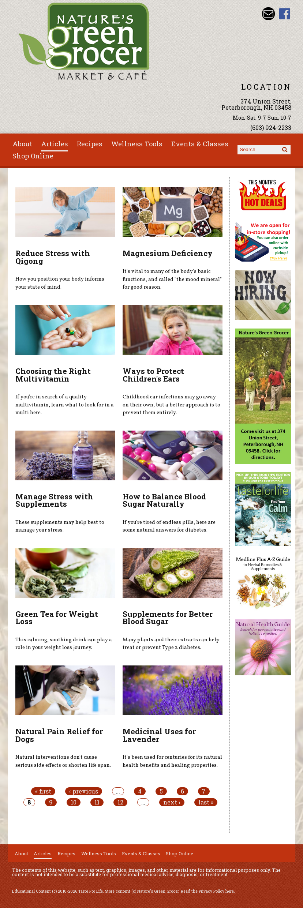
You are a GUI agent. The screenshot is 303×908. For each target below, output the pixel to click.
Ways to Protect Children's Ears (153, 375)
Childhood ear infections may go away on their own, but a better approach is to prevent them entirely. (171, 404)
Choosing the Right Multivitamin (53, 375)
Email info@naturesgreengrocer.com (268, 13)
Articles (54, 143)
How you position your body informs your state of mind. (59, 283)
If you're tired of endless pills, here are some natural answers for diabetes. (169, 526)
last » (205, 802)
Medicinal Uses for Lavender (159, 735)
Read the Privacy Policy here (207, 891)
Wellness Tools (136, 143)
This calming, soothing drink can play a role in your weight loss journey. (63, 644)
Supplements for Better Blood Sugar (168, 618)
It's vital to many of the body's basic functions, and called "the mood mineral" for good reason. (172, 279)
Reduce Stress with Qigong (52, 257)
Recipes (89, 143)
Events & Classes (199, 143)
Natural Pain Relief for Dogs (59, 735)
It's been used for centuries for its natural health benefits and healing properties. (172, 761)
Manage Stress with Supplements (54, 500)
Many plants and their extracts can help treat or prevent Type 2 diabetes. (171, 644)
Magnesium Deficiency (168, 253)
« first (43, 791)
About (22, 143)
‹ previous (83, 791)
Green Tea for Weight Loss (56, 618)
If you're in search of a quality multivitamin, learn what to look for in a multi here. (64, 404)
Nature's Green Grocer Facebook (284, 13)
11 (97, 802)
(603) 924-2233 (270, 127)
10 (73, 802)
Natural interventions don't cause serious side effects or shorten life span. (63, 761)
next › (171, 802)
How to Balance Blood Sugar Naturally (164, 500)
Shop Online (32, 155)
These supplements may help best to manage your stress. (59, 526)
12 (120, 802)
